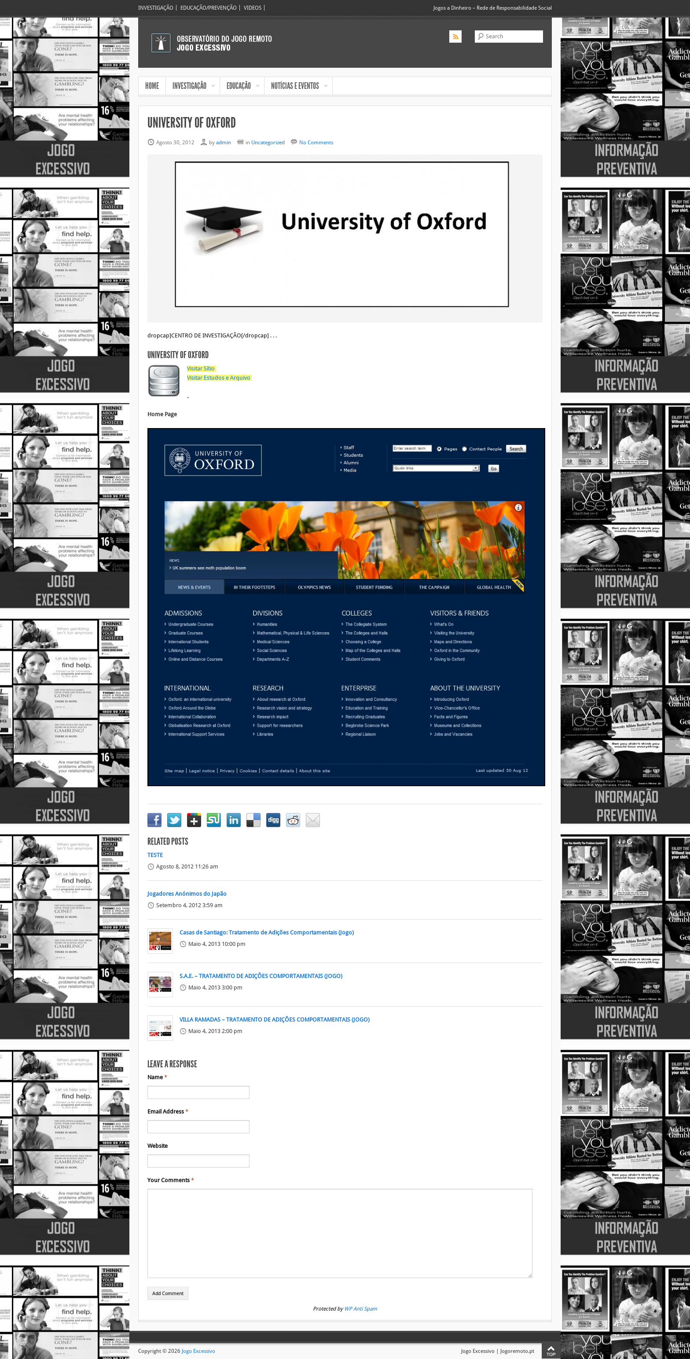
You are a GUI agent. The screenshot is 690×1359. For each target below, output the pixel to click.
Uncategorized (268, 142)
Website (157, 1146)
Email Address (167, 1112)
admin (223, 142)
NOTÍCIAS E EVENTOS (296, 87)
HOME (152, 86)
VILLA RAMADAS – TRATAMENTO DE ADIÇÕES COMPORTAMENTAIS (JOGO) (275, 1020)
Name (157, 1077)
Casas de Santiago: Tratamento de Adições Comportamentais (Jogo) (267, 933)
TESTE (155, 855)
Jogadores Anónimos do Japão (187, 894)
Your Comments (170, 1180)
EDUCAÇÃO (240, 87)
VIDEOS (252, 8)
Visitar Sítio (201, 369)
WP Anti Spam (360, 1308)
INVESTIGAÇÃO (155, 8)
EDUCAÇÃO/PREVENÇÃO (208, 8)
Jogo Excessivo (198, 1351)
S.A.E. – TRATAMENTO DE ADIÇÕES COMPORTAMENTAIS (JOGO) (261, 976)
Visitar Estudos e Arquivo (218, 378)
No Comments (316, 142)
